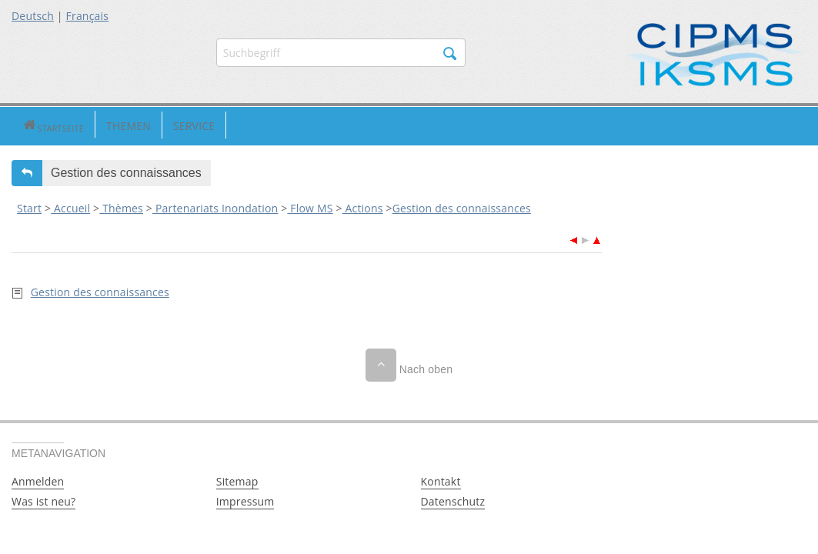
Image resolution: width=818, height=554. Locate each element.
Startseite (30, 125)
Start (29, 206)
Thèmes (121, 206)
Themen (83, 125)
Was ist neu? (43, 500)
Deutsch (33, 15)
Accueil (70, 206)
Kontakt (441, 480)
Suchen (450, 53)
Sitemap (237, 480)
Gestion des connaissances (461, 206)
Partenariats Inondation (215, 206)
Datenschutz (453, 500)
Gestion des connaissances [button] (126, 171)
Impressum (245, 500)
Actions (362, 206)
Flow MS (309, 206)
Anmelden (38, 480)
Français (87, 15)
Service (148, 125)
